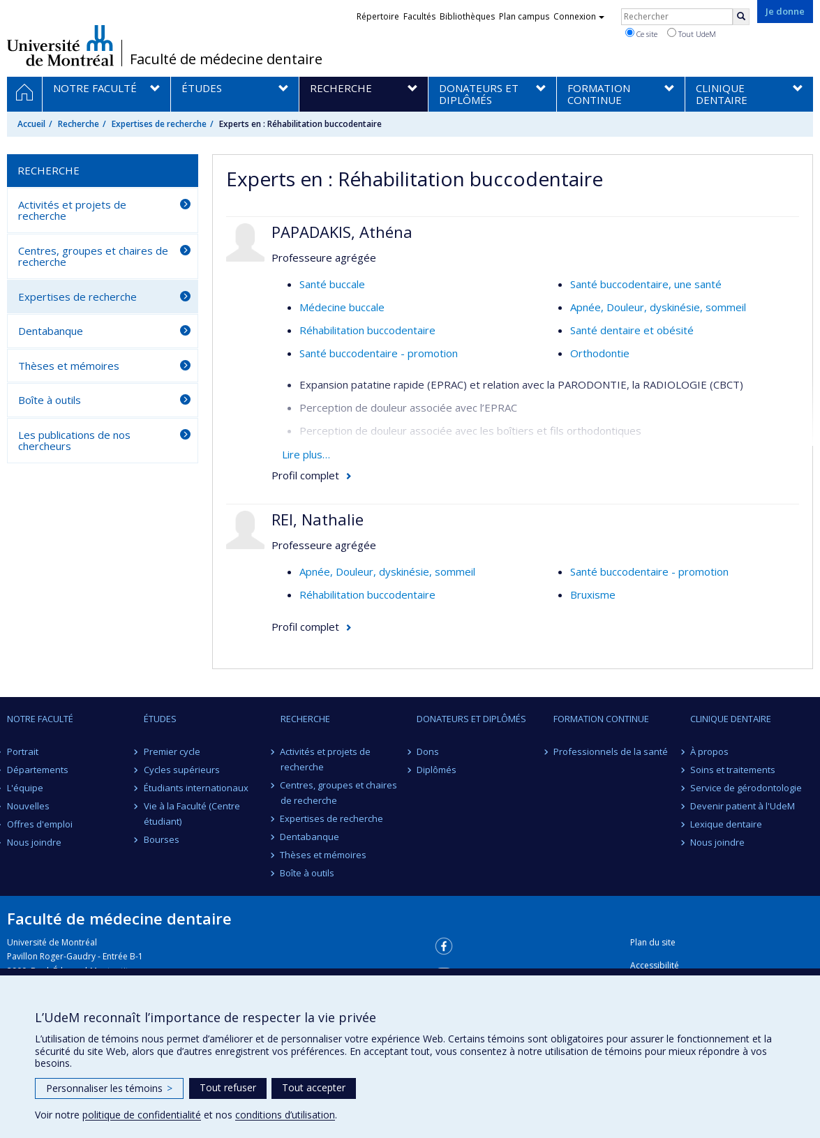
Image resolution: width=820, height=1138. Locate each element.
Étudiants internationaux (196, 787)
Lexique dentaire (726, 824)
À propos (709, 751)
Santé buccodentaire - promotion (378, 353)
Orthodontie (599, 353)
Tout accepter (313, 1087)
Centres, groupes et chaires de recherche (93, 256)
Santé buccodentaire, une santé (646, 284)
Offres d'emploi (40, 824)
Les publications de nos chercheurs (74, 441)
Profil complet (305, 475)
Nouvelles (28, 806)
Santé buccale (332, 284)
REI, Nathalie (317, 519)
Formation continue (601, 718)
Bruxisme (593, 594)
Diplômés (436, 769)
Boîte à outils (49, 400)
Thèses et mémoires (68, 366)
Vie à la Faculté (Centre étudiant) (192, 814)
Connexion (578, 16)
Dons (428, 751)
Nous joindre (34, 842)
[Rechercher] (741, 16)
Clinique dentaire (730, 718)
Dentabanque (50, 331)
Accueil (31, 124)
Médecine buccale (342, 307)
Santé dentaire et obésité (632, 330)
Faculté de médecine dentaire (226, 59)
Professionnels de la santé (610, 751)
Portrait (22, 751)
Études (160, 718)
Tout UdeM (691, 33)
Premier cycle (172, 751)
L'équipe (25, 787)
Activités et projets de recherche (72, 210)
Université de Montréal (60, 45)
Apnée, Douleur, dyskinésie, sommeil (658, 307)
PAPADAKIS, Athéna (341, 231)
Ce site (641, 33)
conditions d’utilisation (285, 1114)
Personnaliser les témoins (109, 1088)
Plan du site (653, 942)
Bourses (161, 839)
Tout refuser (228, 1087)
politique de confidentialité (141, 1114)
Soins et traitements (732, 769)
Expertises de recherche (159, 124)
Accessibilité (654, 965)
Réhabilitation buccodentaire (367, 330)
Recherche (78, 124)
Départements (37, 769)
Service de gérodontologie (746, 787)
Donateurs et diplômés (471, 718)
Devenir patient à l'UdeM (742, 806)
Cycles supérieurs (182, 769)
